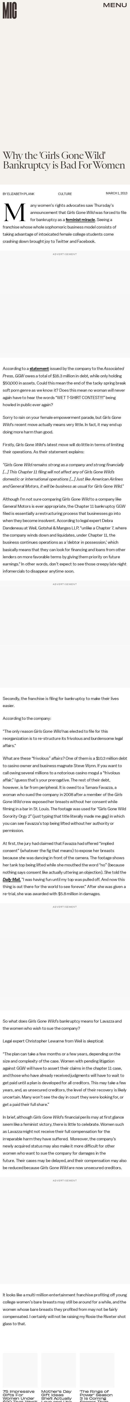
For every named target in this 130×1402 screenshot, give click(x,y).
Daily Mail (11, 879)
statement (39, 368)
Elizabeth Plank (20, 194)
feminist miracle (80, 220)
